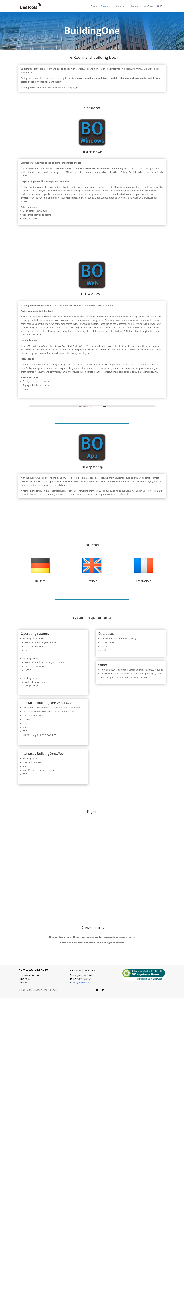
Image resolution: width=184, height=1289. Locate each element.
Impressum (75, 1261)
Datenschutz (90, 1261)
